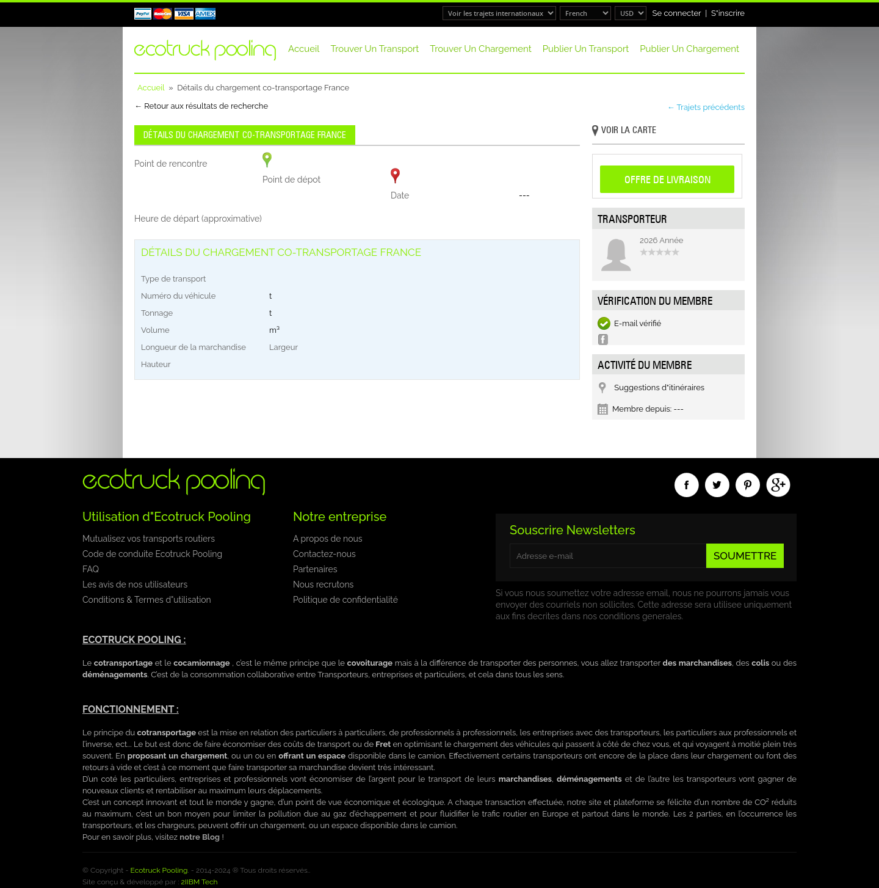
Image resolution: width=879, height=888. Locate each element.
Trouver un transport (374, 48)
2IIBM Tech (199, 882)
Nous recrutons (323, 584)
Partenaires (315, 569)
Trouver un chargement (480, 48)
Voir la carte (624, 131)
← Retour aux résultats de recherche (201, 106)
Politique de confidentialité (345, 600)
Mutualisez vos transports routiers (148, 539)
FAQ (90, 569)
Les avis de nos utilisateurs (134, 584)
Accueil (303, 48)
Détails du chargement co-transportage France (244, 134)
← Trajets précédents (706, 107)
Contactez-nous (324, 554)
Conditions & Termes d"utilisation (146, 600)
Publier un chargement (689, 48)
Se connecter (677, 13)
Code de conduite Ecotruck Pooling (152, 554)
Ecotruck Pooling (159, 870)
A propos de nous (328, 539)
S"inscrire (728, 13)
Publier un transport (586, 48)
